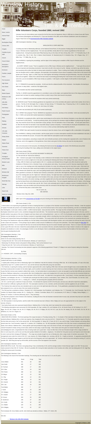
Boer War (83, 222)
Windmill (4, 169)
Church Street (5, 61)
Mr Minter (59, 146)
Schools (4, 127)
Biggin (3, 39)
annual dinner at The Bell (33, 198)
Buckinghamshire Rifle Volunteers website (41, 38)
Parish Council (6, 111)
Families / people (6, 73)
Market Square (6, 93)
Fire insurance (6, 80)
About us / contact (7, 194)
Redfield (4, 124)
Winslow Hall (5, 172)
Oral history (5, 107)
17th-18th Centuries (4, 132)
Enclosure (4, 70)
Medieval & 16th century (6, 98)
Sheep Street (5, 136)
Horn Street (5, 86)
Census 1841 (5, 45)
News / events (6, 32)
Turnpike (4, 153)
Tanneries (4, 146)
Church (4, 58)
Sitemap (4, 184)
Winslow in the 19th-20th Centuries (19, 419)
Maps (3, 90)
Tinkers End (5, 150)
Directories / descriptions (5, 65)
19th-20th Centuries (4, 103)
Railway (4, 121)
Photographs (5, 114)
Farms (3, 76)
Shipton (4, 140)
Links (3, 187)
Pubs (3, 117)
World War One (6, 181)
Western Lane (5, 162)
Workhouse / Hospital (5, 176)
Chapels (4, 49)
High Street (5, 83)
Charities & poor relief (6, 53)
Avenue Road (5, 35)
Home (3, 29)
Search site (5, 191)
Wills (3, 165)
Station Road (5, 143)
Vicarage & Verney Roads (6, 157)
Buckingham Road (7, 42)
